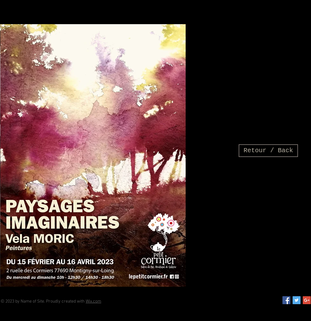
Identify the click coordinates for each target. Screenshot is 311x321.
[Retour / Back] (268, 150)
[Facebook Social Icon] (286, 300)
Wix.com (93, 301)
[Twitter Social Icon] (297, 300)
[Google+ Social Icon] (307, 300)
